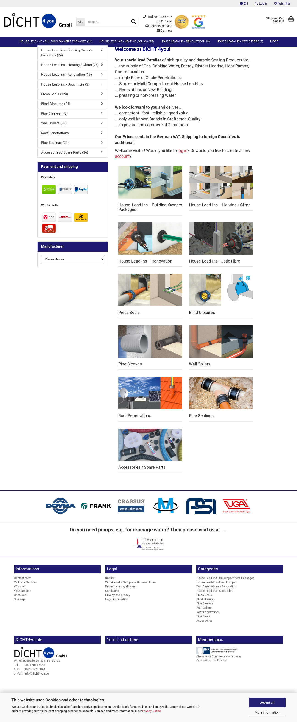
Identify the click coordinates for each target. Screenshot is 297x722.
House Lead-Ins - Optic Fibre (214, 594)
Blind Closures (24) (55, 108)
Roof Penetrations (55, 137)
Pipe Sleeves (204, 607)
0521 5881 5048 (29, 668)
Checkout (20, 598)
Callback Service (25, 586)
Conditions (112, 594)
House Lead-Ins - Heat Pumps (215, 586)
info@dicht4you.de (31, 677)
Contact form (22, 582)
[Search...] (80, 22)
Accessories (204, 624)
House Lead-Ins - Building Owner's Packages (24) (55, 41)
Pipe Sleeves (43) (54, 117)
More (274, 41)
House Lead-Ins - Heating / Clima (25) (126, 41)
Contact (164, 30)
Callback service (158, 26)
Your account (22, 594)
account (122, 160)
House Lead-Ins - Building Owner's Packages (225, 582)
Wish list (282, 3)
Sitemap (19, 603)
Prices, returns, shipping (120, 590)
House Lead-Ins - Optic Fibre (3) (240, 41)
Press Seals (204, 598)
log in (182, 154)
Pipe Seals (203, 620)
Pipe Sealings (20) (55, 146)
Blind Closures (205, 603)
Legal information (116, 603)
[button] (243, 3)
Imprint (109, 582)
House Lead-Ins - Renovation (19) (185, 41)
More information (267, 712)
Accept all (267, 702)
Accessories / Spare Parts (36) (64, 156)
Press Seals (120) (54, 98)
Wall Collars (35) (54, 127)
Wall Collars (204, 611)
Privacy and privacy (117, 598)
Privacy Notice (151, 711)
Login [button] (261, 3)
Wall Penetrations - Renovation (216, 590)
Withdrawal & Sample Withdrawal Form (130, 586)
